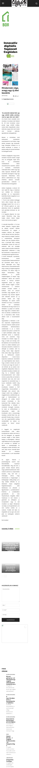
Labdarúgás (9, 734)
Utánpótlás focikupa (9, 737)
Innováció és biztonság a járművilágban (11, 545)
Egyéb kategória (10, 518)
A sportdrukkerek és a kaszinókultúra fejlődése (10, 526)
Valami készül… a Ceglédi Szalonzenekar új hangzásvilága (10, 717)
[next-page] (5, 553)
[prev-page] (3, 553)
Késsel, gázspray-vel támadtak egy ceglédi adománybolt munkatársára (10, 657)
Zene (7, 711)
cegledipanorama (8, 76)
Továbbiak (7, 749)
